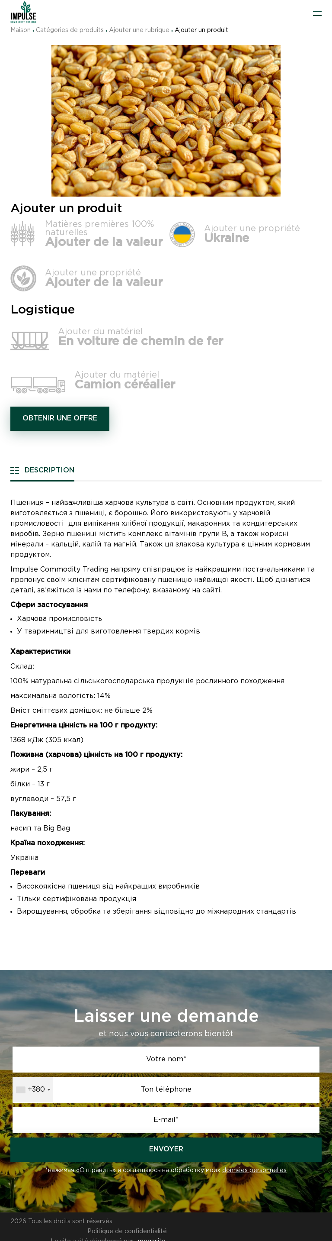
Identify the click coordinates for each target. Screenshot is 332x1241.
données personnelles (254, 1170)
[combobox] (33, 1089)
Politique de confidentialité (282, 1221)
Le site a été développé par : (108, 1231)
